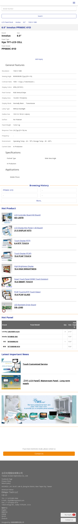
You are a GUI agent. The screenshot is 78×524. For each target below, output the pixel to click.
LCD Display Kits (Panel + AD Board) (28, 228)
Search (40, 16)
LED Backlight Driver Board (25, 305)
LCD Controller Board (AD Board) (27, 215)
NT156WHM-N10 (14, 347)
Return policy (6, 483)
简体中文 (5, 512)
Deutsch (4, 518)
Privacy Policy (6, 481)
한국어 (4, 516)
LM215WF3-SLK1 (14, 332)
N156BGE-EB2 (13, 337)
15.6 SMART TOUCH (23, 281)
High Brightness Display (24, 266)
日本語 (4, 514)
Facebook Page (7, 479)
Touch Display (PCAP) (22, 253)
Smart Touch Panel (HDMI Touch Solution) (31, 279)
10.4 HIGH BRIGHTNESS (25, 269)
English (4, 510)
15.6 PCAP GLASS (22, 294)
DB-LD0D (18, 307)
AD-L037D (19, 217)
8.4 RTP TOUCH (21, 243)
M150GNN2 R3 (13, 342)
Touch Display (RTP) (22, 240)
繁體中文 (5, 508)
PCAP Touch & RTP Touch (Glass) (27, 292)
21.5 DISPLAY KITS (22, 230)
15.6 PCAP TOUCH (22, 256)
